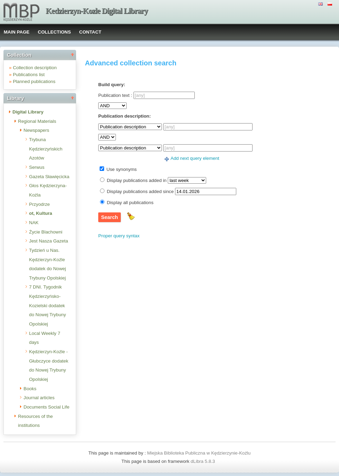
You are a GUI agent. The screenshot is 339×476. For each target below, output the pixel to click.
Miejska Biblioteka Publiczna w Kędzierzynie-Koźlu (198, 453)
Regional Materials (37, 121)
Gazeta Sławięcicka (49, 176)
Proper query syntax (118, 235)
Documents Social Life (47, 407)
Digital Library (28, 112)
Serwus (36, 167)
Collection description (35, 67)
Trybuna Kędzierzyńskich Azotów (45, 149)
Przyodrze (39, 204)
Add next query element (195, 158)
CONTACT (90, 32)
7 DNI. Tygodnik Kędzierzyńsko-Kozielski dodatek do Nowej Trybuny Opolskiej (47, 305)
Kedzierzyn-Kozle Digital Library (97, 11)
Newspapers (36, 130)
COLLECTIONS (54, 32)
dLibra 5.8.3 (203, 461)
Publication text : (115, 95)
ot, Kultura (40, 213)
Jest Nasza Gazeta (48, 241)
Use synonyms (122, 169)
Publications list (29, 74)
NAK (33, 222)
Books (30, 388)
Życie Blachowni (45, 232)
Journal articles (39, 397)
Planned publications (34, 81)
